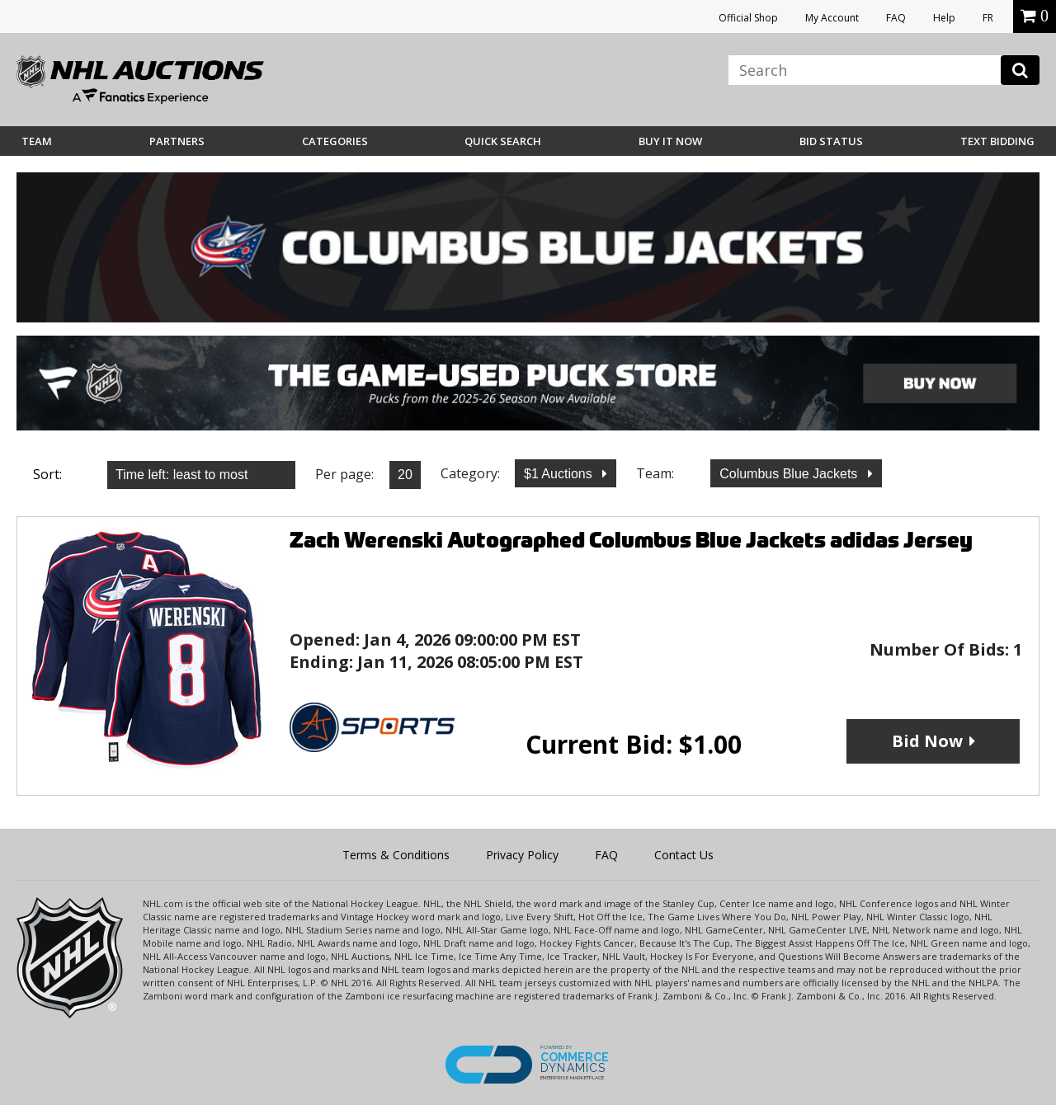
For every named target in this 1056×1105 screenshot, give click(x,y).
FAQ (896, 18)
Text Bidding (997, 141)
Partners (177, 141)
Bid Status (831, 141)
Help (944, 18)
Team (36, 141)
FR (988, 18)
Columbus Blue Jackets (790, 474)
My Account (832, 18)
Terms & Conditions (396, 855)
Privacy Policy (522, 855)
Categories (335, 141)
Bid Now (927, 741)
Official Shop (748, 18)
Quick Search (502, 141)
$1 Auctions (560, 474)
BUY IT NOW (670, 141)
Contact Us (684, 855)
